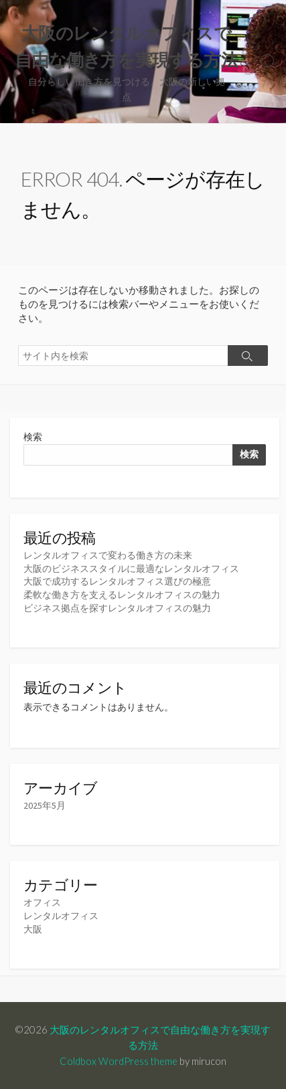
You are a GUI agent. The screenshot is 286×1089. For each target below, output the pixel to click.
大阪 (32, 929)
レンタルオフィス (60, 916)
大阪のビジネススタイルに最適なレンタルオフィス (131, 569)
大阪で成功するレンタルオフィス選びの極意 (117, 581)
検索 (32, 437)
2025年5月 (44, 805)
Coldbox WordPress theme (118, 1061)
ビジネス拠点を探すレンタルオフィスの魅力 (117, 608)
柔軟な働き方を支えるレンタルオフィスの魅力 (121, 595)
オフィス (42, 902)
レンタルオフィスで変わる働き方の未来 (107, 555)
